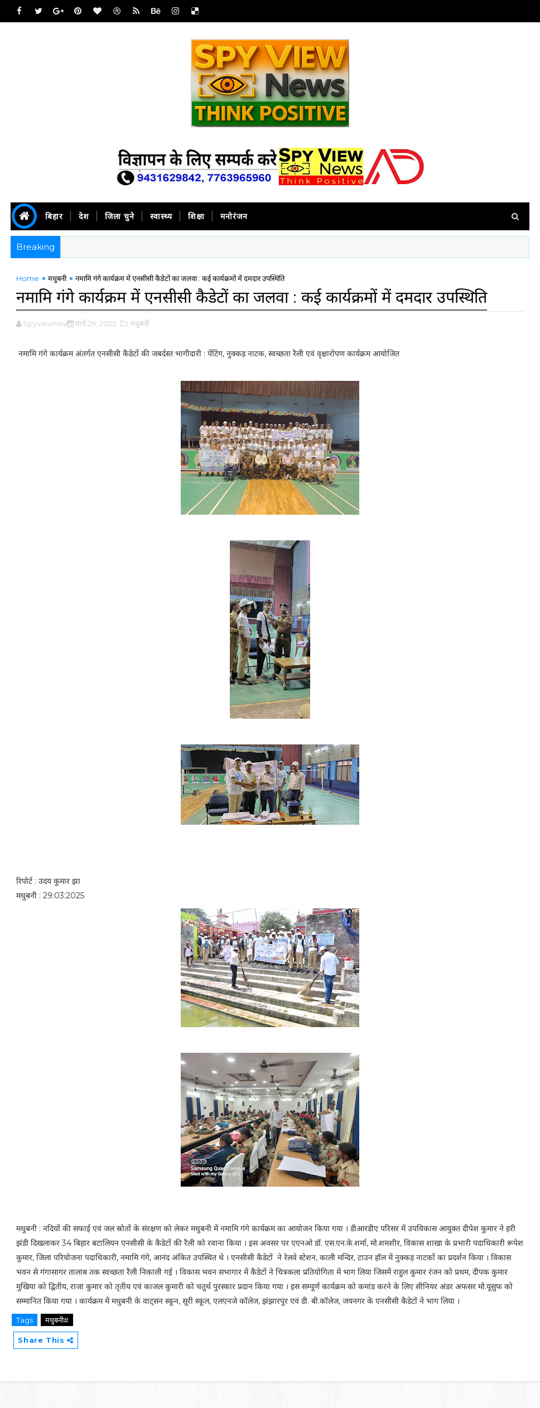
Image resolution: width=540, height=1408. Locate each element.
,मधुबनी (139, 349)
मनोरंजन (234, 216)
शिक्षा (196, 216)
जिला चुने (119, 216)
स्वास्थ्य (161, 216)
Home (27, 280)
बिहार (54, 216)
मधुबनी (57, 280)
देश (84, 216)
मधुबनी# (57, 1345)
